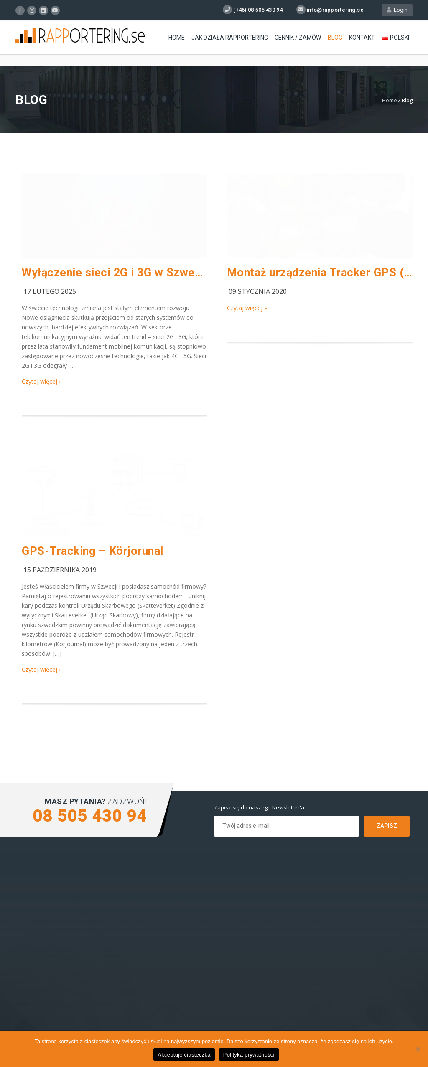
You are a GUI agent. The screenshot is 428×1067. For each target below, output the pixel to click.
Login (397, 10)
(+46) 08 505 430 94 (258, 10)
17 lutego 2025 (49, 291)
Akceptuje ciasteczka (184, 1055)
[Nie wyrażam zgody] (417, 1049)
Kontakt (362, 37)
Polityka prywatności (249, 1055)
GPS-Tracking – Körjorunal (92, 551)
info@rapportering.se (335, 10)
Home (176, 37)
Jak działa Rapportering (229, 37)
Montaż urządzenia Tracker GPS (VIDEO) (320, 272)
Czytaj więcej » (42, 381)
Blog (335, 37)
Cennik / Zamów (298, 37)
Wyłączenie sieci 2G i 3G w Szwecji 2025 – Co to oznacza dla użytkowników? (114, 272)
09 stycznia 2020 (258, 291)
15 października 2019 (60, 569)
